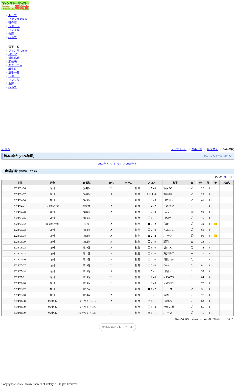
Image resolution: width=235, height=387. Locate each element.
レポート (14, 26)
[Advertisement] (106, 121)
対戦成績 (14, 57)
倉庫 (11, 33)
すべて (117, 163)
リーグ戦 (229, 177)
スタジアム (15, 65)
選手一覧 (14, 72)
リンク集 (14, 29)
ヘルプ (12, 37)
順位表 (12, 61)
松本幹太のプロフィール (117, 326)
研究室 (12, 22)
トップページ (178, 149)
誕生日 (12, 68)
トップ (12, 15)
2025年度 (131, 163)
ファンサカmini (17, 18)
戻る (7, 149)
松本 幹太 (212, 149)
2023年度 (103, 163)
